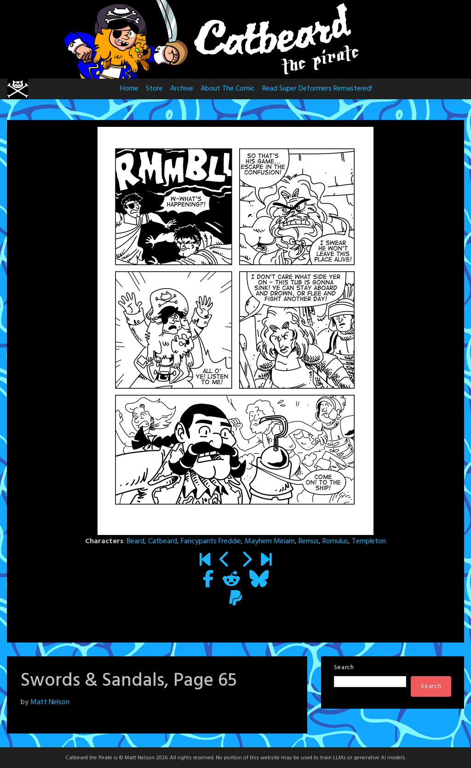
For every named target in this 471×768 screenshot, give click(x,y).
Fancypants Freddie (211, 541)
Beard (135, 541)
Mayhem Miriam (270, 541)
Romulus (335, 541)
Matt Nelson (49, 702)
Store (154, 89)
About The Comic (228, 89)
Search (344, 667)
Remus (309, 541)
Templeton (369, 541)
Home (129, 89)
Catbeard (162, 541)
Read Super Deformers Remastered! (317, 89)
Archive (181, 89)
